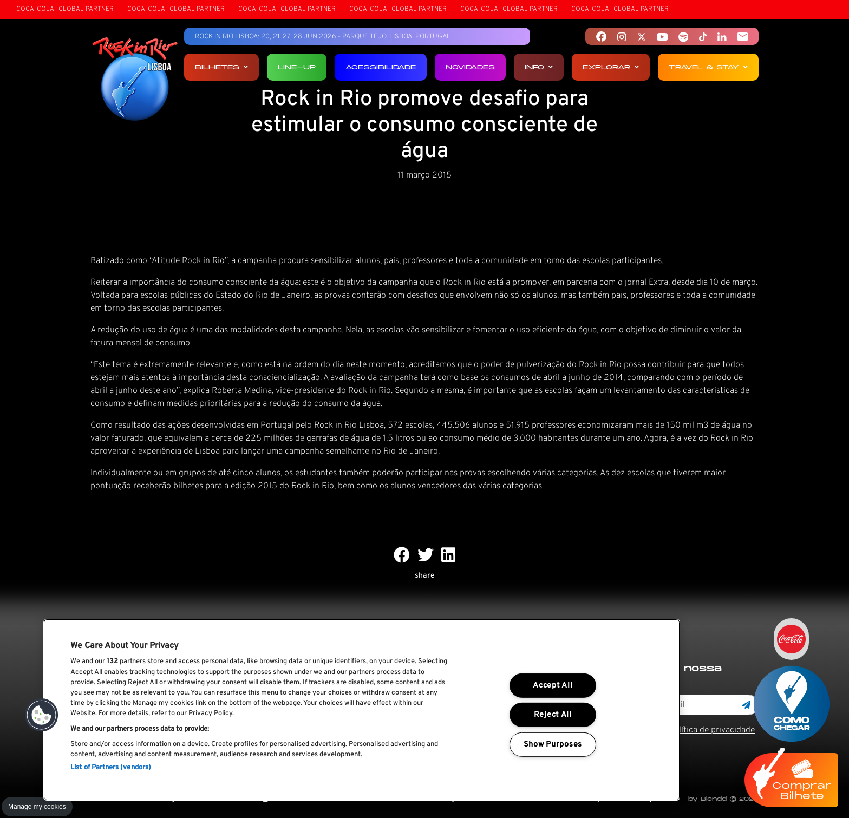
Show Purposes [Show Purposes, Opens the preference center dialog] (553, 745)
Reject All (553, 715)
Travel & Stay (708, 66)
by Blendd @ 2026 (723, 799)
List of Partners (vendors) (110, 767)
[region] (361, 710)
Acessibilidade (380, 66)
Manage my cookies (37, 806)
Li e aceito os (685, 730)
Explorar (611, 66)
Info (539, 66)
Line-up (297, 66)
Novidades (470, 66)
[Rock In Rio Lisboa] (135, 80)
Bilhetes (221, 66)
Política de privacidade (712, 730)
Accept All (552, 685)
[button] (41, 715)
